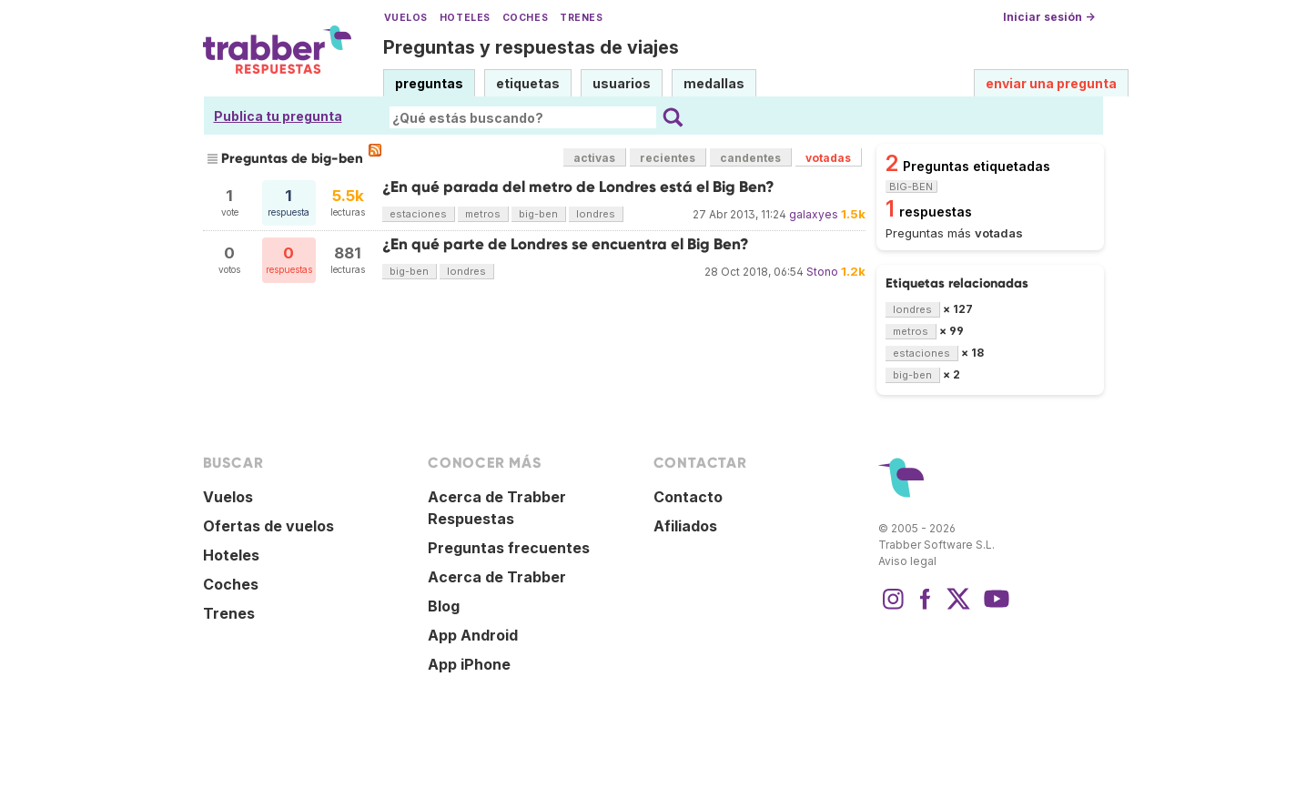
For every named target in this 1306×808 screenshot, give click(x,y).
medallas (713, 83)
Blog (444, 606)
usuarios (621, 83)
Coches (525, 18)
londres (595, 213)
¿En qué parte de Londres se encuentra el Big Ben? (565, 244)
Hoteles (465, 18)
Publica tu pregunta (278, 116)
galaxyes (813, 214)
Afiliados (685, 526)
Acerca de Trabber (497, 577)
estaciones (418, 213)
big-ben (538, 213)
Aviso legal (907, 561)
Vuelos (406, 18)
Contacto (688, 497)
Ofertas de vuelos (268, 526)
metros (483, 213)
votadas (828, 158)
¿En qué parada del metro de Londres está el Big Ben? (578, 187)
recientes (667, 158)
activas (594, 158)
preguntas (429, 83)
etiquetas (528, 83)
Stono (822, 271)
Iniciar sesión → (1049, 17)
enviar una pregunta (1051, 83)
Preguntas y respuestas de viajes (531, 47)
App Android (473, 635)
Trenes (581, 18)
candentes (750, 158)
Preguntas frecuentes (509, 548)
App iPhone (469, 664)
